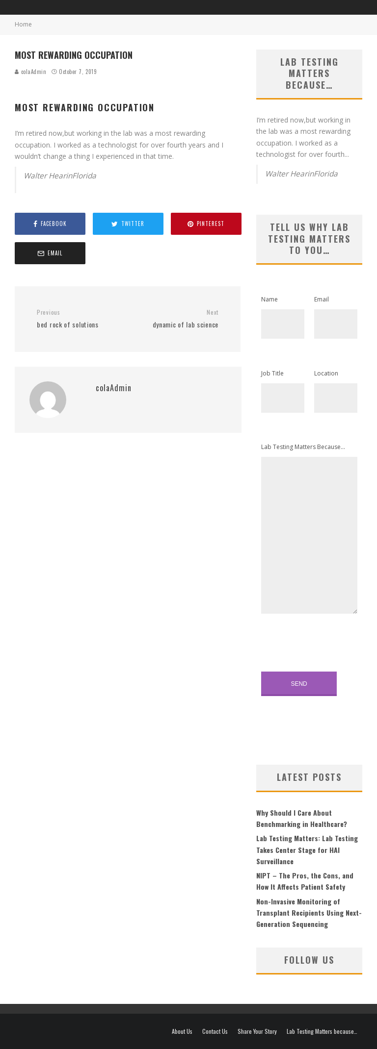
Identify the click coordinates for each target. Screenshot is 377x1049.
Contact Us (215, 1031)
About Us (182, 1031)
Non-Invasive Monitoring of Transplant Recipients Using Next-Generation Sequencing (309, 912)
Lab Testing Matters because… (322, 1031)
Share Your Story (257, 1031)
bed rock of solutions (78, 318)
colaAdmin (31, 71)
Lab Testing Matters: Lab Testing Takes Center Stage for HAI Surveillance (307, 849)
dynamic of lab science (176, 318)
